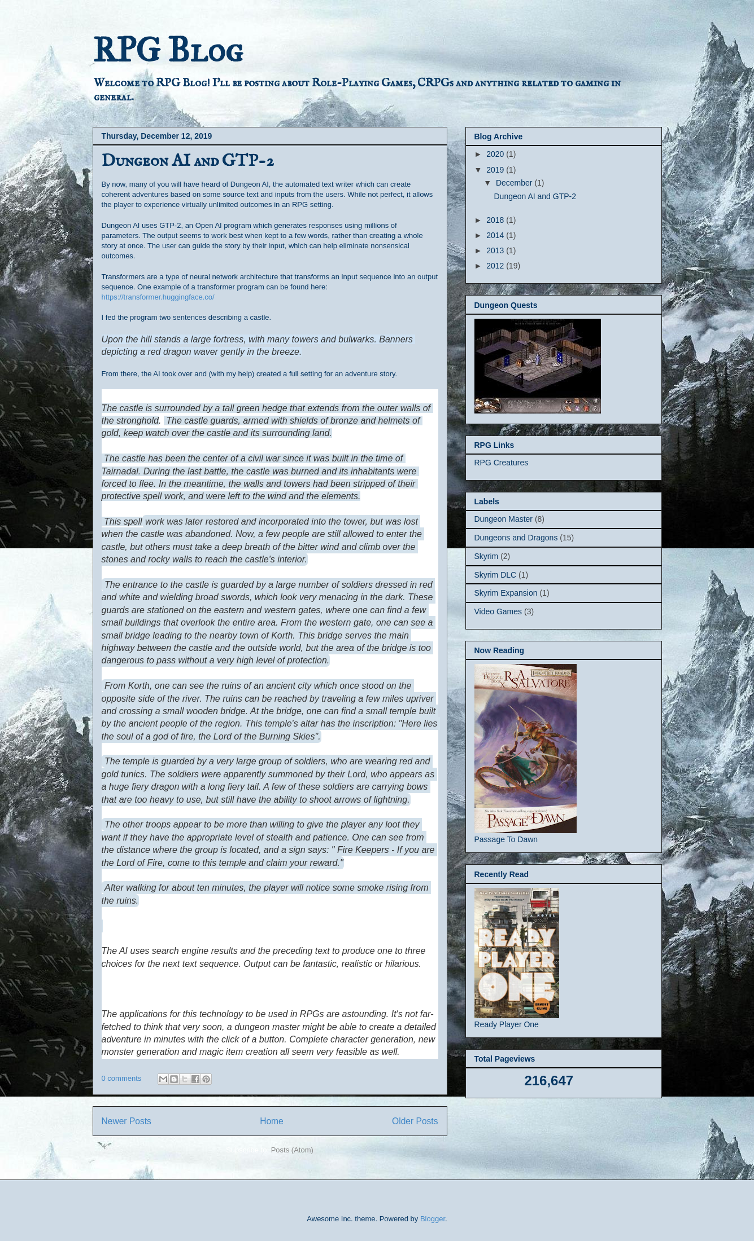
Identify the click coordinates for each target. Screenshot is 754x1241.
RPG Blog (168, 50)
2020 (496, 154)
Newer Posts (126, 1121)
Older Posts (415, 1121)
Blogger (432, 1218)
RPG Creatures (501, 462)
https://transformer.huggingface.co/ (158, 297)
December (515, 182)
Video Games (498, 611)
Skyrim (486, 556)
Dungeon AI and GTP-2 (188, 161)
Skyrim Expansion (506, 592)
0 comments (122, 1078)
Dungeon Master (503, 518)
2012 (496, 265)
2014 (496, 235)
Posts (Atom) (292, 1150)
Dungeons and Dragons (516, 537)
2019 (496, 169)
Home (272, 1121)
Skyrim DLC (495, 574)
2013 (496, 250)
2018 (496, 220)
